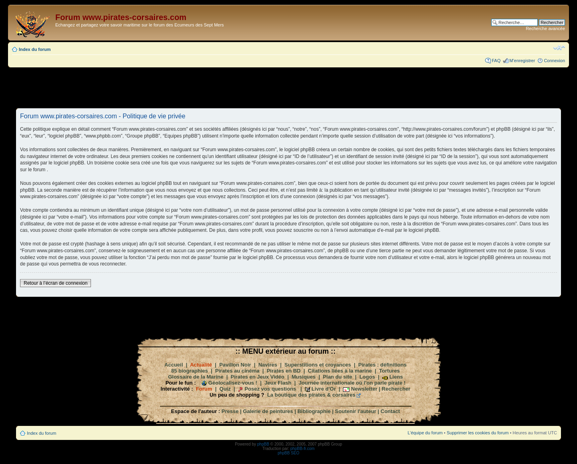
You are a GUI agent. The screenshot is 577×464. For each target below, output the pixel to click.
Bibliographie (314, 411)
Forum (204, 389)
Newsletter (364, 389)
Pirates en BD (284, 371)
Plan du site (337, 377)
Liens (396, 377)
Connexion (554, 60)
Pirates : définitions (382, 365)
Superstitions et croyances (317, 365)
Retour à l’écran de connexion (55, 283)
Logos (367, 377)
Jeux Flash (277, 383)
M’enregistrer (522, 60)
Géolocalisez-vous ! (232, 383)
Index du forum (34, 49)
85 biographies (189, 371)
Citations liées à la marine (340, 371)
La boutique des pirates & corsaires (311, 395)
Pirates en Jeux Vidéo (257, 377)
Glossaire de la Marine (195, 377)
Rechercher (396, 389)
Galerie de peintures (268, 411)
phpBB (263, 444)
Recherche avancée (545, 28)
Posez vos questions (270, 389)
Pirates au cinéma (237, 371)
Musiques (304, 377)
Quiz (225, 389)
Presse (230, 411)
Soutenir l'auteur (355, 411)
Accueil (173, 365)
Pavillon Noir (235, 365)
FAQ (496, 60)
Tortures (389, 371)
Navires (267, 365)
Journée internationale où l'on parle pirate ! (352, 383)
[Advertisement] (288, 87)
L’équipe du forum (425, 432)
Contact (390, 411)
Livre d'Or (323, 389)
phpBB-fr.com (303, 448)
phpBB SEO (288, 453)
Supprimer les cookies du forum (478, 432)
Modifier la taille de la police (559, 47)
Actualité (201, 365)
